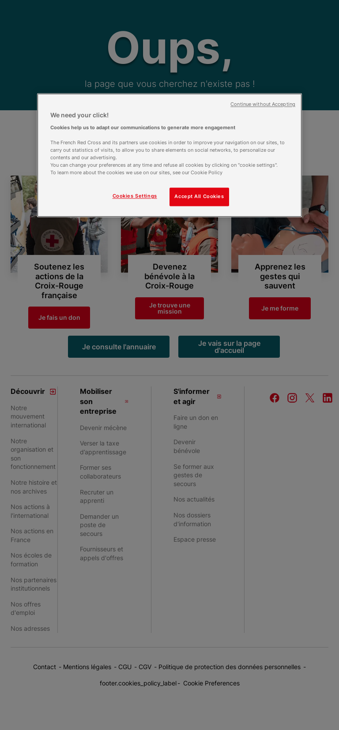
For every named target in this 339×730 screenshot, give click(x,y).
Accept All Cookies (199, 197)
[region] (169, 155)
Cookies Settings (135, 196)
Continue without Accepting (262, 105)
